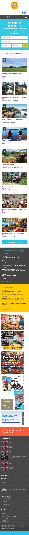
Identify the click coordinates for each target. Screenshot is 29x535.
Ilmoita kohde (5, 518)
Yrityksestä (4, 512)
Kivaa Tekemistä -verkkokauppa (9, 516)
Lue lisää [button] (11, 528)
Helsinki (18, 442)
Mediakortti (4, 513)
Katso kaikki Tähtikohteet (15, 242)
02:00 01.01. (3, 482)
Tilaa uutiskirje (5, 520)
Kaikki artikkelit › (6, 281)
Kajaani (11, 468)
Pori (10, 452)
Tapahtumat (4, 503)
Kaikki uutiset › (6, 309)
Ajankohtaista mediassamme (8, 524)
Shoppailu (4, 501)
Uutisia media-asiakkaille (7, 515)
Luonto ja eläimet (6, 498)
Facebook (4, 476)
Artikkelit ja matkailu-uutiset (8, 525)
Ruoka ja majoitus (6, 504)
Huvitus (3, 500)
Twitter (3, 478)
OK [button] (14, 533)
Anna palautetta (5, 521)
